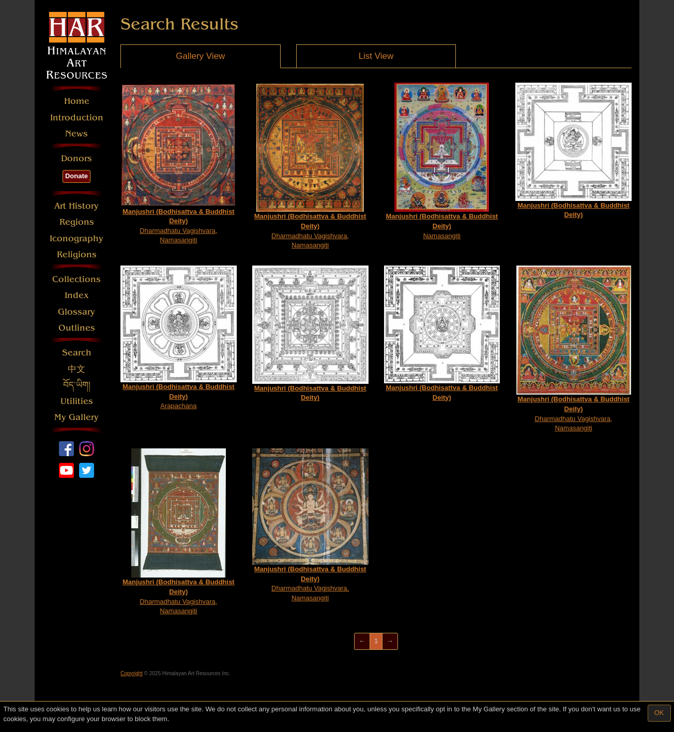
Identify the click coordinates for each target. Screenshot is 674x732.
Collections (76, 279)
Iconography (76, 238)
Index (77, 295)
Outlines (76, 328)
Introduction (76, 117)
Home (76, 101)
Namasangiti (442, 161)
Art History (76, 206)
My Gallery (76, 417)
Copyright (131, 673)
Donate (76, 176)
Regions (76, 222)
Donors (76, 158)
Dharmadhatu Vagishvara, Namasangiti (178, 163)
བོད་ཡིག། (76, 385)
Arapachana (178, 338)
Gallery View (200, 56)
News (76, 133)
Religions (77, 254)
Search (76, 352)
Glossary (76, 312)
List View (376, 56)
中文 (76, 369)
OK (659, 713)
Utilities (76, 401)
